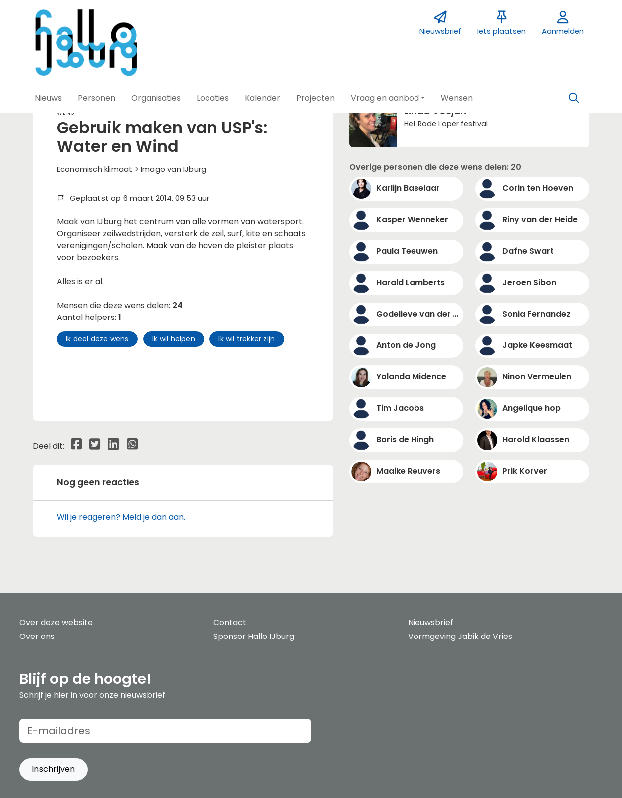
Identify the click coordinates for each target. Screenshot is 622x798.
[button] (48, 98)
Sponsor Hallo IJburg (253, 636)
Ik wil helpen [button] (173, 339)
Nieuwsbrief (430, 622)
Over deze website (56, 622)
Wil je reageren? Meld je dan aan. (121, 517)
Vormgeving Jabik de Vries (460, 636)
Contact (229, 622)
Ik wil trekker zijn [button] (246, 339)
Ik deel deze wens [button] (97, 339)
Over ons (37, 636)
